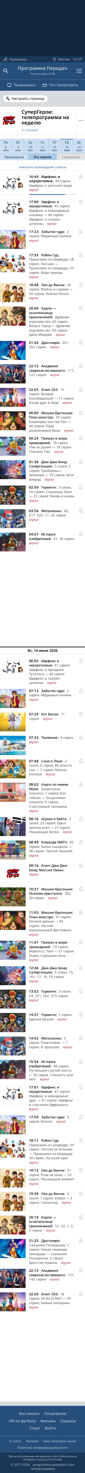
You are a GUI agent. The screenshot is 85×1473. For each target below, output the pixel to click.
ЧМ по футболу (22, 1420)
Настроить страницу (28, 98)
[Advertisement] (42, 597)
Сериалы (68, 1420)
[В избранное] (81, 176)
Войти (50, 1428)
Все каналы (29, 1413)
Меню (81, 120)
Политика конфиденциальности (42, 1447)
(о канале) (30, 130)
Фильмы (48, 1420)
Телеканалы (21, 84)
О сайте (15, 1441)
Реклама (32, 1441)
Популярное (55, 1413)
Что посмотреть (60, 84)
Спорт (34, 1428)
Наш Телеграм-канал (59, 1441)
